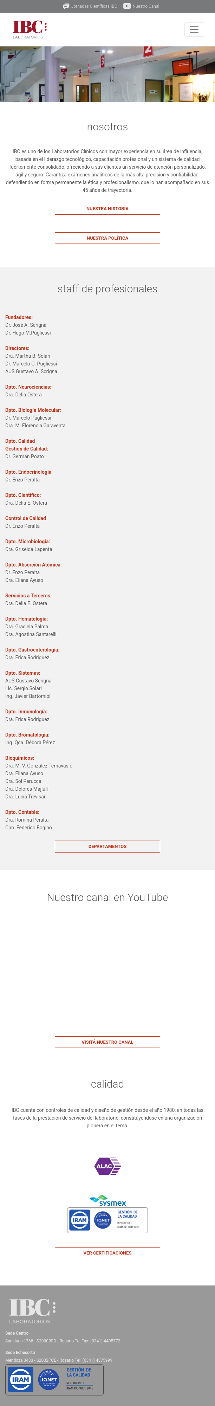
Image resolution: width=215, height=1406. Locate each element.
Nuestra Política (108, 238)
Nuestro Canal (141, 6)
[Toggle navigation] (194, 29)
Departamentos (107, 846)
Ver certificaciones (108, 1253)
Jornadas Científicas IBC (89, 6)
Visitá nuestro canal (107, 1042)
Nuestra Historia (107, 208)
